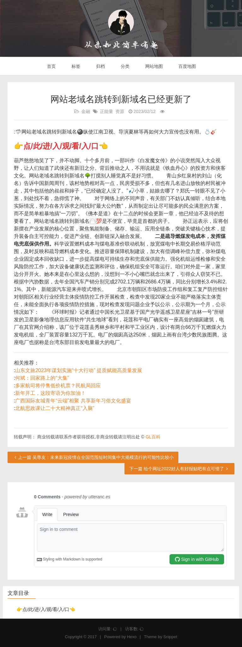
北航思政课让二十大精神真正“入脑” (54, 408)
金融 (85, 111)
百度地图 (186, 66)
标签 (75, 66)
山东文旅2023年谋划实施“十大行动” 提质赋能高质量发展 (78, 370)
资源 (119, 111)
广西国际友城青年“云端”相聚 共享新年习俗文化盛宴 (73, 400)
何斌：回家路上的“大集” (42, 378)
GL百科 (153, 436)
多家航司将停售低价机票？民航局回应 (58, 385)
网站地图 (153, 66)
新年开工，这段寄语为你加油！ (50, 393)
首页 (51, 66)
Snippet (170, 636)
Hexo (131, 636)
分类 (124, 66)
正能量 (106, 111)
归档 (100, 66)
